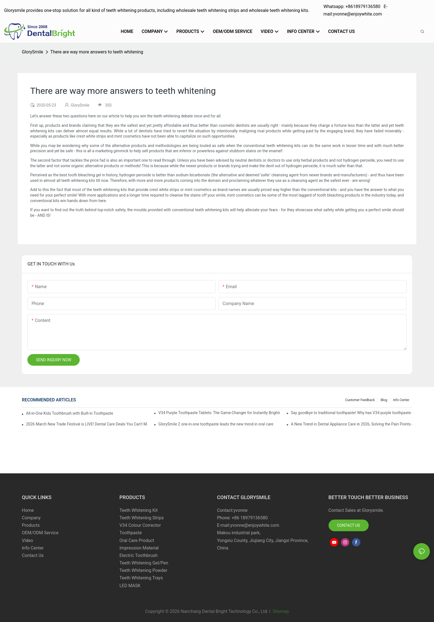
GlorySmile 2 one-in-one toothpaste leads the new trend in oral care (215, 424)
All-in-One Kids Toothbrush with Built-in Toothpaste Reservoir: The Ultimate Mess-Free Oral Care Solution (69, 413)
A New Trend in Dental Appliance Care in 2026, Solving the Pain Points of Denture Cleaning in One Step (351, 424)
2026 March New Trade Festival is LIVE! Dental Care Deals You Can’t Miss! (86, 424)
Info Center (401, 400)
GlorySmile (32, 52)
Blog (384, 400)
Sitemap (280, 611)
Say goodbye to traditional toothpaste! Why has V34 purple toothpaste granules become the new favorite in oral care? (351, 413)
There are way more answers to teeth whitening (96, 52)
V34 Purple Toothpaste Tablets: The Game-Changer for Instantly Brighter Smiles (219, 413)
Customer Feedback (360, 400)
